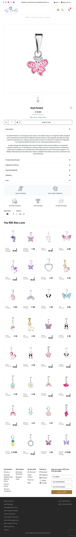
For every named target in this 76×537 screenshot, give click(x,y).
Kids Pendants (40, 17)
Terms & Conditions (7, 490)
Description (38, 129)
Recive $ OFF (61, 492)
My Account (31, 472)
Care (38, 180)
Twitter (42, 480)
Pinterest (43, 478)
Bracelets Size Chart (19, 473)
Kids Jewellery (34, 17)
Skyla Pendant (47, 17)
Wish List (31, 480)
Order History (30, 476)
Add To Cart (46, 122)
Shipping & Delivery (38, 165)
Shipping (38, 175)
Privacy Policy (6, 485)
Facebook (43, 472)
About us (7, 472)
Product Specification (38, 160)
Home (29, 17)
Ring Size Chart (19, 478)
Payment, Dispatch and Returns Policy (8, 478)
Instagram (43, 475)
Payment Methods (38, 170)
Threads (43, 483)
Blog (29, 483)
